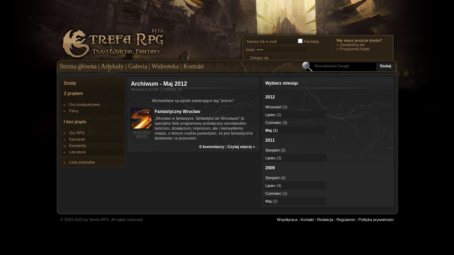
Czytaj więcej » (241, 146)
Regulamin (346, 219)
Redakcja (325, 219)
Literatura (77, 152)
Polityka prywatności (376, 219)
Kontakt (193, 66)
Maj (268, 130)
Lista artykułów (82, 162)
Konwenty (77, 145)
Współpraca (287, 219)
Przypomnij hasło (355, 49)
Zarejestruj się (352, 44)
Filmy (73, 111)
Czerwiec (273, 122)
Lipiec (270, 115)
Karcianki (77, 139)
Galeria (137, 66)
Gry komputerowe (84, 104)
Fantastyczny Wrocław (177, 111)
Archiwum (144, 84)
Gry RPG (77, 133)
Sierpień (272, 150)
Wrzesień (273, 107)
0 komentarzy (211, 146)
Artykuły (112, 66)
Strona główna (78, 66)
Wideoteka (165, 66)
